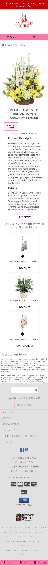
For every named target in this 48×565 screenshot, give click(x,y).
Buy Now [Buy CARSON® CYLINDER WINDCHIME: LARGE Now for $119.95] (24, 267)
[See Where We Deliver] (24, 405)
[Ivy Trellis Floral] (24, 27)
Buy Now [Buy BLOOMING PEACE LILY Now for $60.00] (24, 306)
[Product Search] (24, 390)
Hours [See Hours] (40, 562)
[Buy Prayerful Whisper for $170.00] (24, 217)
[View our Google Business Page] (26, 450)
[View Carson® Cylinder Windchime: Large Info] (24, 247)
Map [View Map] (24, 562)
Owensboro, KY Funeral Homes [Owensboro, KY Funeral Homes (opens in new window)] (16, 528)
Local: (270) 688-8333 (24, 471)
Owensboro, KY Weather (18, 541)
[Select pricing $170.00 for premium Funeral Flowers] (11, 126)
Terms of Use (24, 554)
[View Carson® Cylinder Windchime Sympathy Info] (24, 325)
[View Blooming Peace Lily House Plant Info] (24, 286)
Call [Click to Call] (8, 562)
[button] (24, 500)
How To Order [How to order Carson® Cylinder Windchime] (24, 345)
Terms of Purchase (31, 550)
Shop (12, 37)
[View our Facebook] (22, 450)
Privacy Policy (12, 550)
